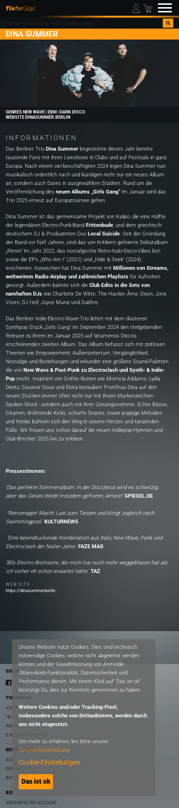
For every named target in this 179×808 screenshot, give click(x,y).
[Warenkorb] (147, 8)
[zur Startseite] (21, 7)
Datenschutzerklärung (44, 750)
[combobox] (84, 23)
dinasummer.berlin (47, 117)
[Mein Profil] (137, 8)
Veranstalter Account (31, 802)
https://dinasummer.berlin (30, 590)
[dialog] (83, 717)
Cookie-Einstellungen (49, 762)
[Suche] (168, 23)
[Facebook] (8, 682)
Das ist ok (36, 781)
